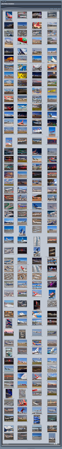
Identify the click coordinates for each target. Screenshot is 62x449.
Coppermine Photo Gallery (32, 448)
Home (3, 1)
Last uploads (51, 8)
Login (5, 1)
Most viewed (55, 8)
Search (59, 8)
